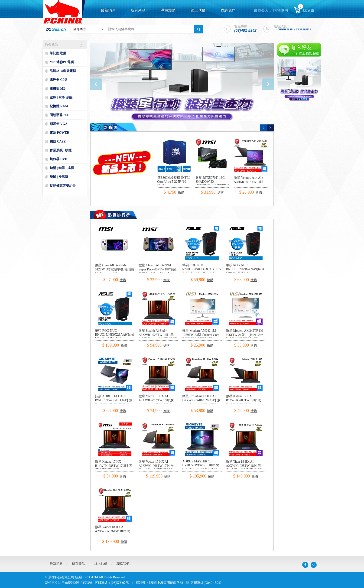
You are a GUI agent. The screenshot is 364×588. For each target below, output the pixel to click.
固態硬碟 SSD (59, 115)
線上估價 (198, 10)
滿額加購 (168, 10)
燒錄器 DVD (58, 159)
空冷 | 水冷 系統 (61, 97)
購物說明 (280, 10)
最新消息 (108, 10)
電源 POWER (59, 132)
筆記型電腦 (58, 53)
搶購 (181, 192)
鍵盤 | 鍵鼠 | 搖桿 (62, 168)
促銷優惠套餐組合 (63, 185)
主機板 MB (57, 88)
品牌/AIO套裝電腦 (63, 71)
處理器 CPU (58, 79)
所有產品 (138, 10)
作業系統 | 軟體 (61, 150)
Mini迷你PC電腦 (62, 62)
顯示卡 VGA (59, 124)
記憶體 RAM (59, 106)
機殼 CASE (58, 141)
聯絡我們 (228, 10)
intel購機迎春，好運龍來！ (293, 29)
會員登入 (261, 10)
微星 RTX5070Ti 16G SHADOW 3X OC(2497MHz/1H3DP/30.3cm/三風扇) (215, 183)
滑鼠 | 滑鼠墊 (59, 177)
